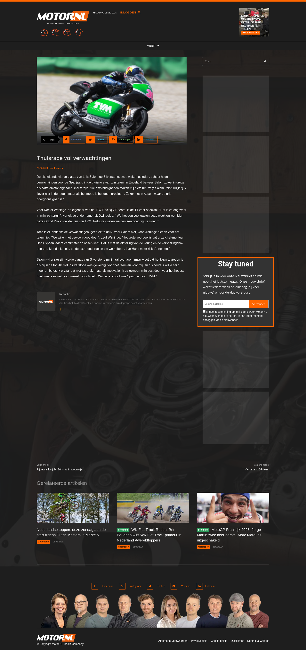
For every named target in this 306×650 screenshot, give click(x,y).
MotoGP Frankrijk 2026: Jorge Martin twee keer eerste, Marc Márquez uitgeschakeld (231, 534)
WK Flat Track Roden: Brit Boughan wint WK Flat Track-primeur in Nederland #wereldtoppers (151, 534)
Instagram (134, 585)
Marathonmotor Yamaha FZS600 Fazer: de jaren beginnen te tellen (252, 22)
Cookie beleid (219, 639)
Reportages (250, 32)
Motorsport (43, 541)
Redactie (58, 168)
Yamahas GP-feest (257, 469)
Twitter (160, 585)
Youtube (184, 585)
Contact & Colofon (258, 639)
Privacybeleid (199, 639)
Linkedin (209, 585)
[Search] (265, 61)
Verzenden (258, 304)
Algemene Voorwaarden (172, 639)
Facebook (107, 585)
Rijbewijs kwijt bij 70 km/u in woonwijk (59, 469)
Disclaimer (237, 639)
